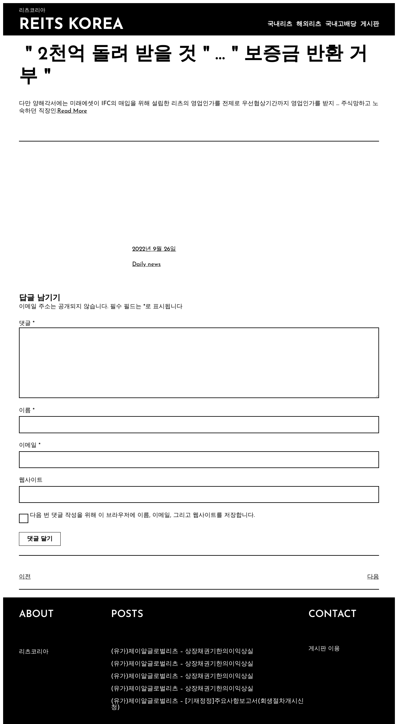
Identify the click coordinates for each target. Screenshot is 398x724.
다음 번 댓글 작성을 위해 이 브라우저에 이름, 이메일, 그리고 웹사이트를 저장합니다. (142, 515)
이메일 (29, 445)
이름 (27, 411)
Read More (72, 111)
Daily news (146, 264)
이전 (25, 577)
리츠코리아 (34, 652)
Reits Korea (71, 25)
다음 (373, 577)
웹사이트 (31, 480)
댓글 (27, 324)
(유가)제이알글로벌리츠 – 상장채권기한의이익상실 (182, 651)
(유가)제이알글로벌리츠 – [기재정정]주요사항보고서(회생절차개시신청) (207, 704)
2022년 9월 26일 (154, 249)
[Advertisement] (199, 192)
